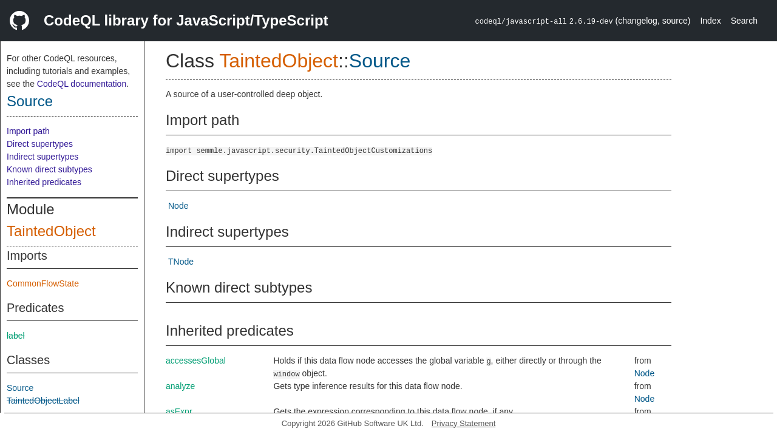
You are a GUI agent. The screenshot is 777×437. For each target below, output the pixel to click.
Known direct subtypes (49, 169)
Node (178, 206)
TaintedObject (51, 231)
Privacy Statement (464, 423)
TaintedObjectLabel (43, 400)
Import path (28, 131)
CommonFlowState (43, 283)
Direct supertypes (40, 144)
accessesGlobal (196, 360)
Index (710, 20)
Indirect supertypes (42, 156)
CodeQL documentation (81, 84)
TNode (181, 261)
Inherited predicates (44, 182)
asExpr (179, 411)
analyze (180, 386)
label (16, 335)
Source (30, 101)
